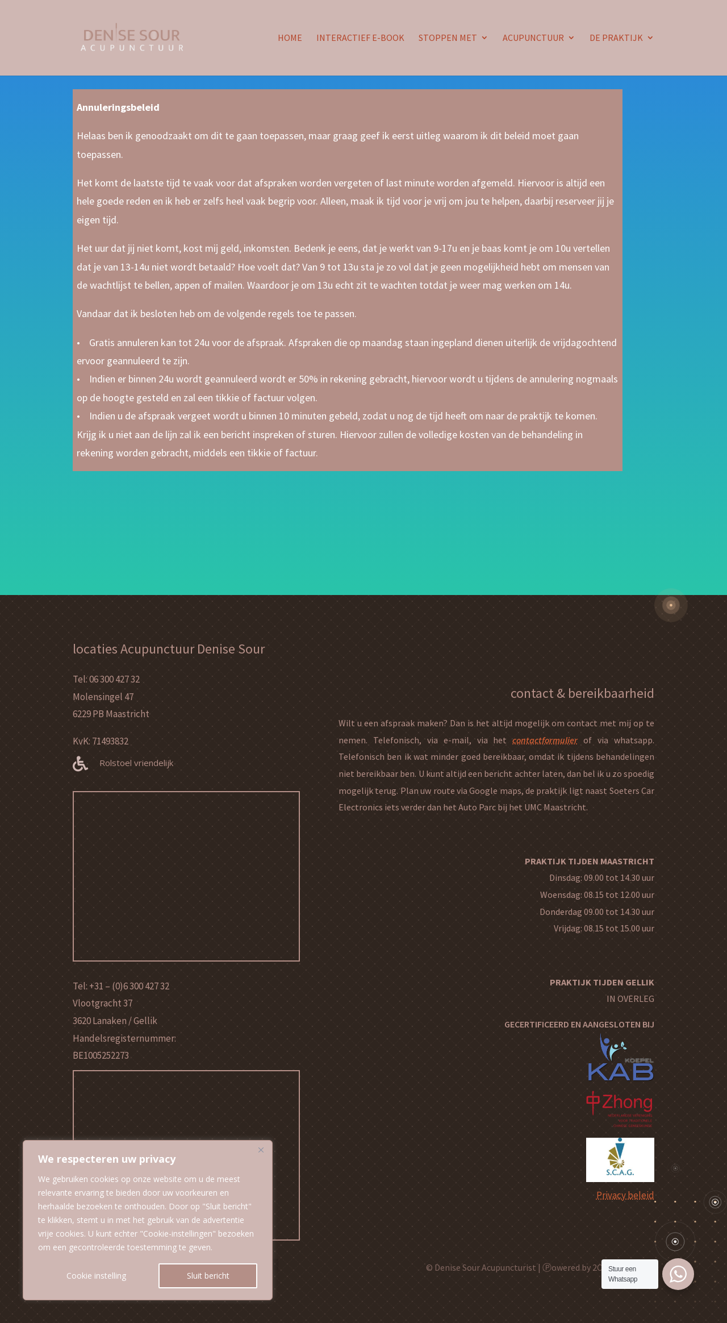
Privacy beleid (625, 1195)
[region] (148, 1220)
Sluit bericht (208, 1275)
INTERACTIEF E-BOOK (360, 39)
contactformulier (545, 740)
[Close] (261, 1149)
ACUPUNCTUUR (533, 39)
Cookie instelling (96, 1275)
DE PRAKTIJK (616, 39)
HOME (290, 39)
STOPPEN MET (448, 39)
